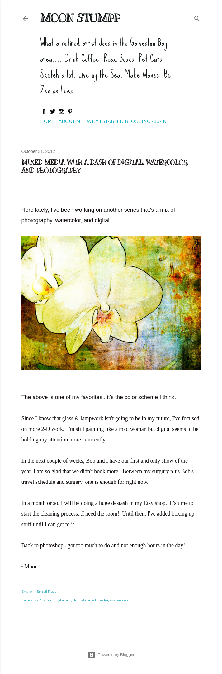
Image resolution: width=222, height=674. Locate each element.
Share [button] (26, 591)
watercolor (119, 600)
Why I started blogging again (127, 121)
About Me (71, 121)
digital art (62, 600)
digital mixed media (90, 600)
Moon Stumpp (80, 18)
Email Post (46, 591)
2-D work (43, 600)
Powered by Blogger (111, 654)
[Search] (197, 17)
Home (47, 121)
